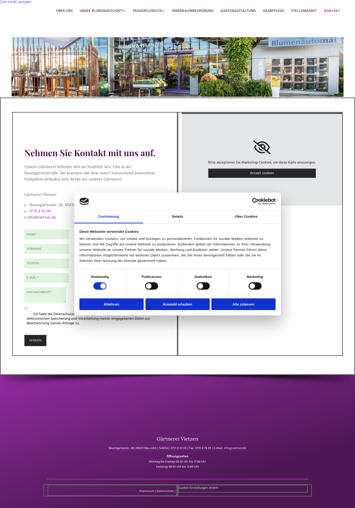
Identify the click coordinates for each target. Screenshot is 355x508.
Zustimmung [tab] (108, 216)
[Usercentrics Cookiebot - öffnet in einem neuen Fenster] (255, 201)
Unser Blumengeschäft (101, 11)
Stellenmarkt (304, 11)
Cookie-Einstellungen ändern (198, 488)
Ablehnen (111, 304)
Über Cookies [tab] (246, 216)
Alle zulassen (243, 304)
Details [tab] (177, 216)
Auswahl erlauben (177, 304)
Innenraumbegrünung (193, 11)
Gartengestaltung (238, 11)
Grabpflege (273, 11)
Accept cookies (262, 173)
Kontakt (332, 11)
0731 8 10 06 (40, 211)
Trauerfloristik (147, 11)
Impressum (146, 491)
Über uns (64, 11)
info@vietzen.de (41, 217)
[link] (262, 147)
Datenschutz (165, 491)
